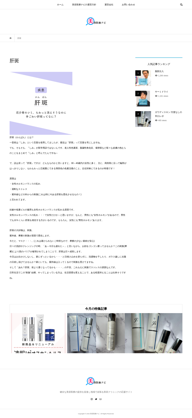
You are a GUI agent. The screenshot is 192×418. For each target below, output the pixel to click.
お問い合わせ (128, 4)
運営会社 (109, 4)
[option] (38, 333)
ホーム (60, 4)
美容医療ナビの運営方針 (84, 4)
